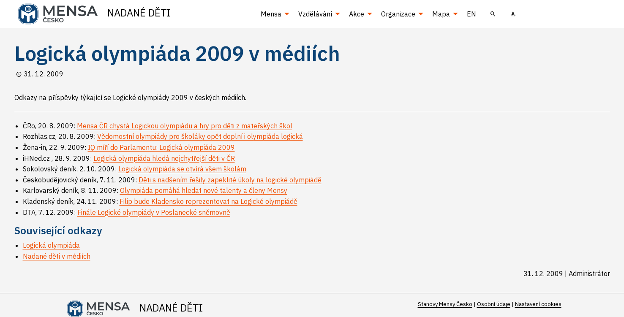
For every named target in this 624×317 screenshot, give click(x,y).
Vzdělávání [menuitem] (315, 14)
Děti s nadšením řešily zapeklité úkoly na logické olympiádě (230, 180)
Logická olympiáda (51, 245)
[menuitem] (493, 14)
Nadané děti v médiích (56, 256)
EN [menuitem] (471, 14)
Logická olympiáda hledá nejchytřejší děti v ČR (164, 158)
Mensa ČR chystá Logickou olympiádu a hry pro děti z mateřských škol (184, 126)
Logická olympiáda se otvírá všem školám (182, 169)
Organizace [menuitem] (398, 14)
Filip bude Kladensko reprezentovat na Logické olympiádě (208, 201)
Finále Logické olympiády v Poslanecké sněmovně (153, 212)
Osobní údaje (493, 304)
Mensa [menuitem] (271, 14)
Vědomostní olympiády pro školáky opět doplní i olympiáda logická (200, 136)
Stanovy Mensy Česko (445, 304)
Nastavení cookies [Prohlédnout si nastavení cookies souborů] (538, 304)
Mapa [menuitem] (441, 14)
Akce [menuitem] (356, 14)
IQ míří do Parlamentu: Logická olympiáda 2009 (161, 147)
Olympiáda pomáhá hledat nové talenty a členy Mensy (203, 190)
